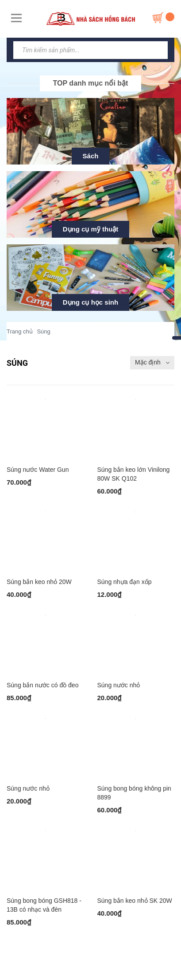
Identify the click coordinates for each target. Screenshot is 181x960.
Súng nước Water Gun (38, 469)
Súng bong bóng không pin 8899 (134, 793)
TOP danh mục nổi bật (90, 83)
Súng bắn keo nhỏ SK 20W (134, 900)
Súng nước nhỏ (118, 685)
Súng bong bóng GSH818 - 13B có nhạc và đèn (44, 905)
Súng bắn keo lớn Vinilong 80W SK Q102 (133, 474)
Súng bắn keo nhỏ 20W (39, 581)
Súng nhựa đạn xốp (124, 581)
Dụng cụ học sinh (90, 302)
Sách (91, 156)
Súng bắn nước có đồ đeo (42, 685)
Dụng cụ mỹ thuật (91, 229)
